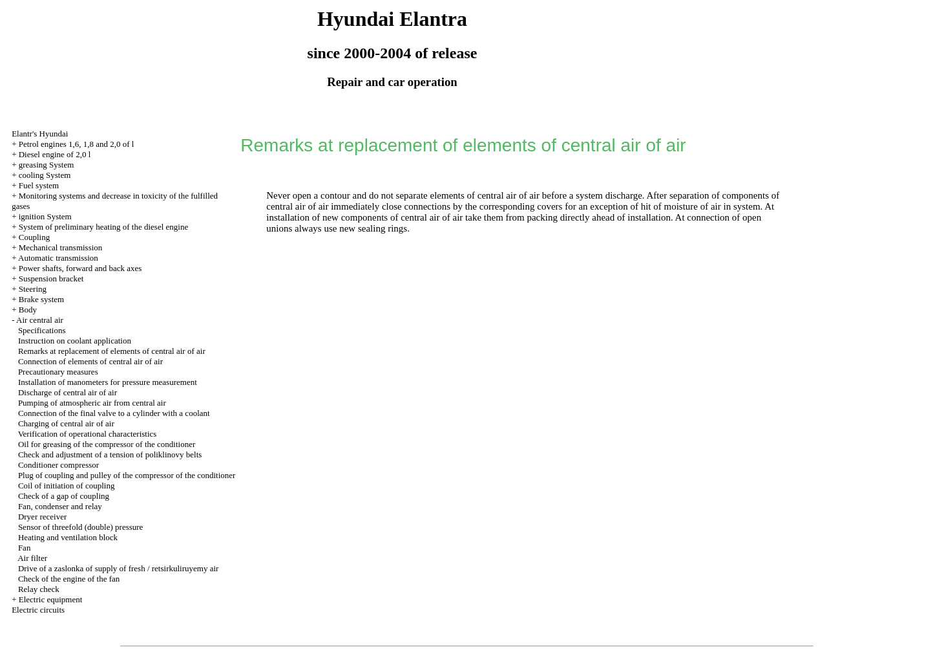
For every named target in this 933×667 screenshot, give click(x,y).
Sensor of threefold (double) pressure (80, 527)
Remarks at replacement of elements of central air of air (111, 351)
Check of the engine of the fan (69, 579)
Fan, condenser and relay (60, 506)
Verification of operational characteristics (87, 434)
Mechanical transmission (61, 247)
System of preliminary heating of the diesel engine (103, 227)
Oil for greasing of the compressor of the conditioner (106, 444)
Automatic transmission (58, 258)
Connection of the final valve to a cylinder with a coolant (114, 413)
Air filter (32, 558)
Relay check (38, 589)
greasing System (46, 164)
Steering (33, 289)
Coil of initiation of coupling (66, 485)
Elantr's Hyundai (40, 133)
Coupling (34, 237)
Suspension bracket (51, 278)
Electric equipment (51, 599)
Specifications (42, 330)
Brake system (41, 299)
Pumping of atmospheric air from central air (92, 403)
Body (28, 309)
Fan (24, 547)
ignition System (45, 216)
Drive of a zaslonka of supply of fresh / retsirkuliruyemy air (118, 568)
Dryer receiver (42, 516)
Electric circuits (38, 610)
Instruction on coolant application (74, 340)
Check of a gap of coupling (63, 496)
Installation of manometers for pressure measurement (107, 382)
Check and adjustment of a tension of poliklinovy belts (110, 454)
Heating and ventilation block (68, 537)
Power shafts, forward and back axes (80, 268)
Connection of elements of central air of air (90, 361)
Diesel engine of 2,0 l (55, 154)
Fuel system (39, 185)
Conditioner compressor (58, 465)
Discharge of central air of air (67, 392)
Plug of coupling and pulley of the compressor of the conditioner (126, 475)
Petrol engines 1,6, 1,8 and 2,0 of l (76, 144)
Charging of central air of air (66, 423)
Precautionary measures (58, 372)
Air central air (39, 320)
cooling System (45, 175)
